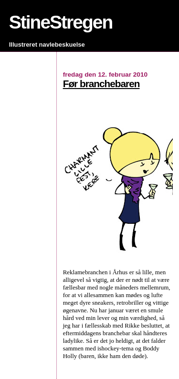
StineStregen (61, 22)
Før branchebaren (101, 83)
